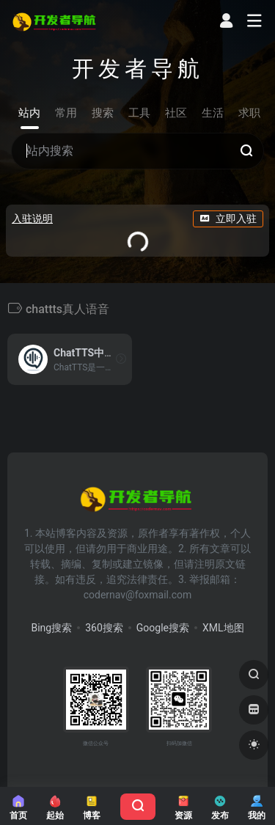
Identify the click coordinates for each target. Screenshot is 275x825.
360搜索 (104, 628)
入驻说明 (32, 218)
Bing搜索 (51, 628)
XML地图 (223, 628)
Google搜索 (162, 628)
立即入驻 (228, 218)
